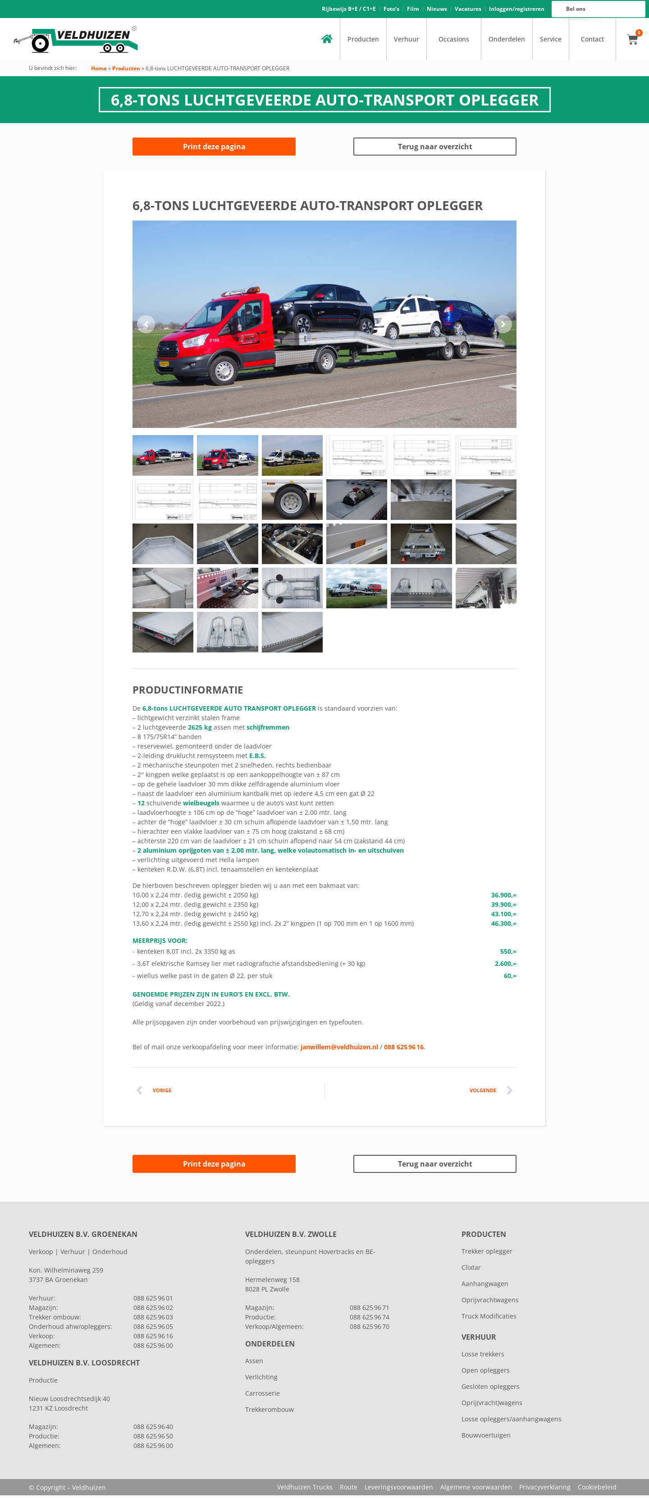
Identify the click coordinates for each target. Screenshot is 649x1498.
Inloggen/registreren (516, 10)
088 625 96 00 (583, 21)
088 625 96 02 (153, 1310)
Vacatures (468, 10)
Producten (363, 41)
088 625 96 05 (153, 1329)
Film (413, 10)
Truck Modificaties (489, 1318)
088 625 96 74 (369, 1319)
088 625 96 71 (369, 1310)
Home (99, 71)
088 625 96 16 (583, 18)
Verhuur (406, 41)
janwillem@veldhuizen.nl (339, 1049)
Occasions (454, 41)
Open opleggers (486, 1373)
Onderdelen (507, 41)
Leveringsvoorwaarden (399, 1489)
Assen (254, 1363)
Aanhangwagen (485, 1286)
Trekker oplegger (487, 1254)
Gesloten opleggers (491, 1389)
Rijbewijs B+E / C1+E (349, 10)
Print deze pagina (214, 149)
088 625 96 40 (153, 1429)
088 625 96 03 (153, 1319)
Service (551, 41)
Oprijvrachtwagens (490, 1302)
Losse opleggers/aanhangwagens (512, 1421)
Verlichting (261, 1379)
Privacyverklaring (545, 1489)
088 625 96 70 (369, 1329)
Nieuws (437, 10)
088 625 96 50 (153, 1438)
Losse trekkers (483, 1356)
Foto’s (391, 10)
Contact (592, 41)
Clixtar (471, 1270)
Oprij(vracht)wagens (492, 1405)
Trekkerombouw (269, 1412)
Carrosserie (262, 1396)
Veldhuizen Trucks (305, 1489)
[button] (146, 327)
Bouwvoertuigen (486, 1438)
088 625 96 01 (153, 1300)
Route (348, 1489)
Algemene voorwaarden (476, 1489)
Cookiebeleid (597, 1489)
